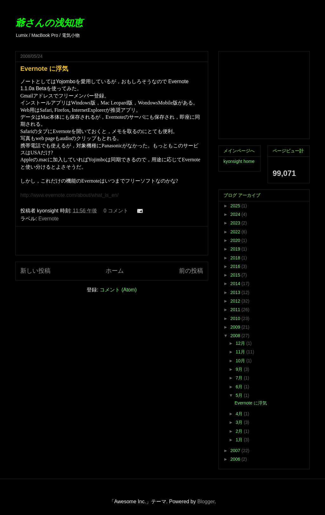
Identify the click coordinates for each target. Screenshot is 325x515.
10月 (240, 360)
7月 (239, 377)
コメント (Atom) (118, 289)
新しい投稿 (35, 270)
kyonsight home (239, 161)
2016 (236, 266)
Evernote (48, 218)
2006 (236, 459)
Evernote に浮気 (44, 68)
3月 (239, 422)
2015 (236, 275)
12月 (240, 343)
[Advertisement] (111, 240)
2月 (239, 431)
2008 (236, 335)
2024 (236, 214)
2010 (236, 318)
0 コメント (115, 210)
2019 (236, 248)
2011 (236, 309)
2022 (236, 231)
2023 (236, 222)
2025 (236, 205)
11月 (240, 351)
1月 (239, 439)
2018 (236, 257)
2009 (236, 327)
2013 (236, 292)
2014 (236, 283)
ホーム (115, 270)
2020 (236, 240)
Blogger (206, 501)
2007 (236, 450)
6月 (239, 386)
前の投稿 (191, 270)
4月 (239, 413)
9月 (239, 369)
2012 (236, 301)
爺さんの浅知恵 (49, 22)
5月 (239, 395)
